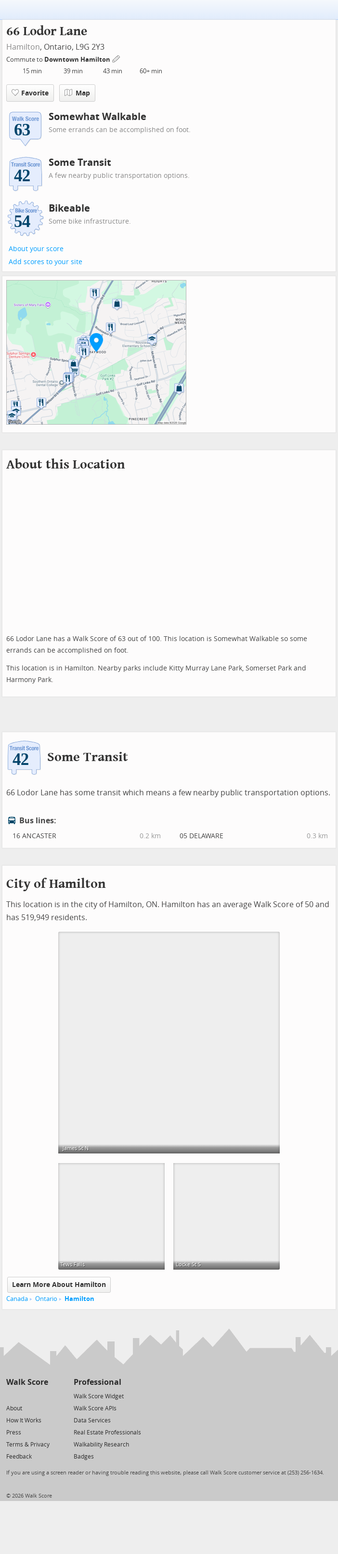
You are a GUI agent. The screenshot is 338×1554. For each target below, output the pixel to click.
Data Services (92, 1420)
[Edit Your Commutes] (116, 58)
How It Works (23, 1420)
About (14, 1408)
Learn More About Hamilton (59, 1285)
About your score (36, 249)
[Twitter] (11, 1395)
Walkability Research (101, 1444)
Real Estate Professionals (107, 1432)
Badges (84, 1456)
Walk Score (27, 1382)
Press (13, 1432)
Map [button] (77, 93)
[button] (96, 342)
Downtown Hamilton (78, 59)
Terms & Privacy (28, 1444)
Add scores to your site (45, 262)
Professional (97, 1382)
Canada (17, 1298)
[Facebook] (26, 1395)
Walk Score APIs (95, 1408)
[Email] (41, 1395)
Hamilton (23, 47)
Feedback (19, 1456)
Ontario (46, 1298)
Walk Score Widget (99, 1396)
